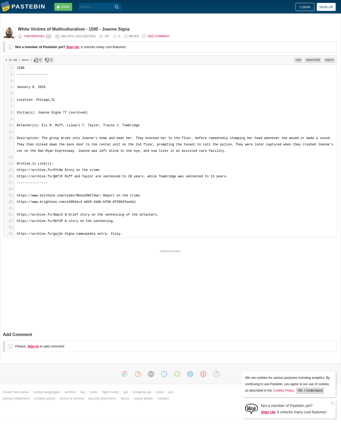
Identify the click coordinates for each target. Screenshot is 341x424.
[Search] (116, 7)
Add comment (158, 36)
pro (171, 392)
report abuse (143, 398)
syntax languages (46, 392)
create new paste (16, 392)
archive (70, 392)
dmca (125, 398)
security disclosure (102, 398)
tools (93, 392)
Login (305, 7)
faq (82, 392)
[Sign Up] (251, 408)
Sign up (326, 7)
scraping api (142, 392)
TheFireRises (33, 36)
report (329, 60)
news (160, 392)
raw (298, 60)
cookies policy (44, 398)
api (125, 392)
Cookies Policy (283, 390)
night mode (110, 392)
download (313, 60)
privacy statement (16, 398)
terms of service (72, 398)
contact (163, 398)
